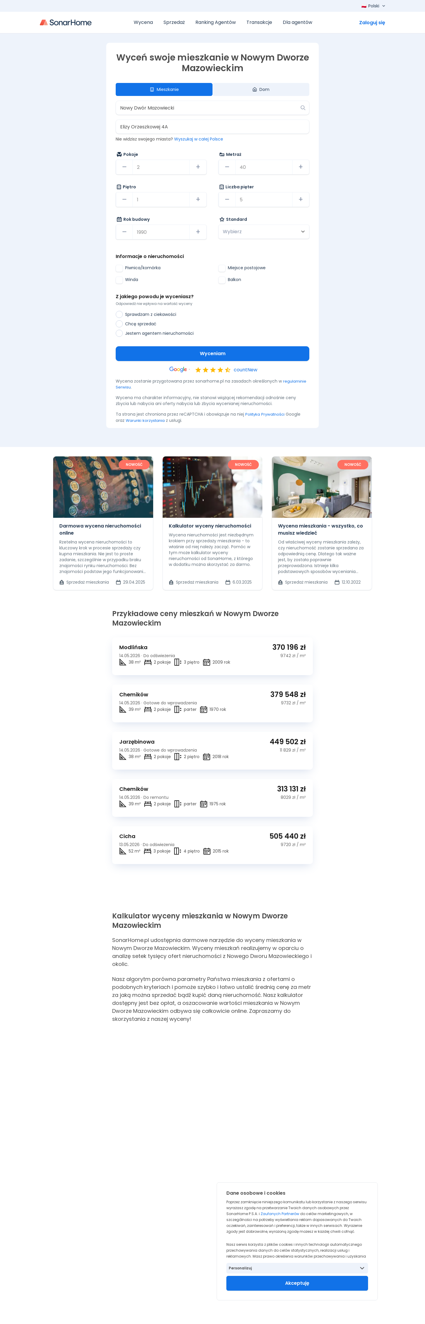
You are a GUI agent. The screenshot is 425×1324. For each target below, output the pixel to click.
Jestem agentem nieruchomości (155, 333)
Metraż (230, 154)
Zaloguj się (372, 22)
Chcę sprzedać (136, 323)
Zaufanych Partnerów (280, 1213)
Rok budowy (133, 219)
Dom (260, 89)
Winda (127, 280)
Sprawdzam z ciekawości (146, 314)
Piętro (126, 187)
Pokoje (127, 154)
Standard (233, 219)
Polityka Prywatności (266, 414)
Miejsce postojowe (242, 268)
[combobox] (208, 108)
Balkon (229, 280)
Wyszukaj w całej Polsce (198, 139)
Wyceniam (212, 353)
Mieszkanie (164, 89)
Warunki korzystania (146, 420)
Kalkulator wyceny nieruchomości (210, 525)
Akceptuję (297, 1283)
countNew (245, 369)
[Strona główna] (65, 22)
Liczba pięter (237, 187)
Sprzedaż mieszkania (84, 582)
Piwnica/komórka (138, 268)
